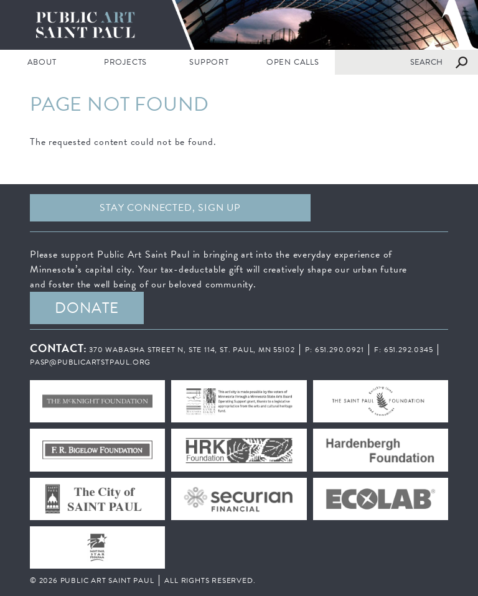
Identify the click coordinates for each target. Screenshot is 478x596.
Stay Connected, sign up (170, 207)
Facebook (346, 207)
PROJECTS (125, 62)
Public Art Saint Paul (239, 25)
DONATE (87, 308)
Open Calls (292, 62)
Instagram (412, 207)
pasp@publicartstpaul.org (90, 362)
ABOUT (42, 62)
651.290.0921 (339, 349)
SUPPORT (209, 62)
